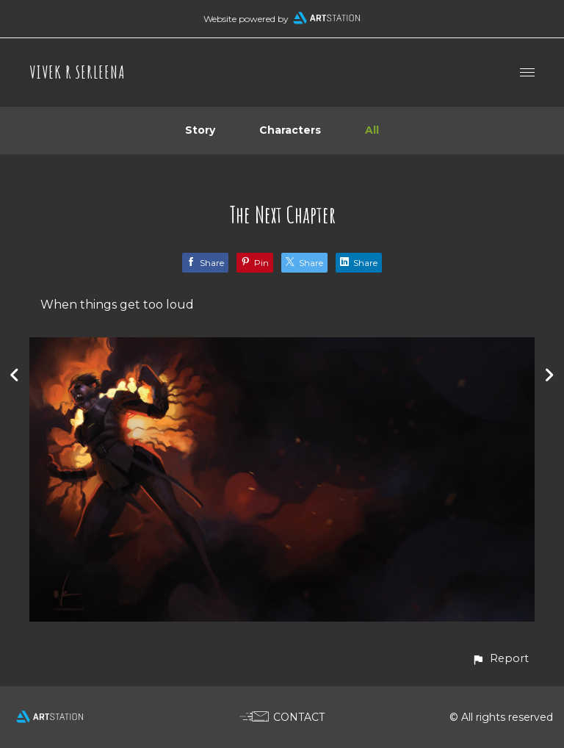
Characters (290, 130)
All (372, 130)
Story (200, 130)
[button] (500, 659)
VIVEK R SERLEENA (77, 72)
